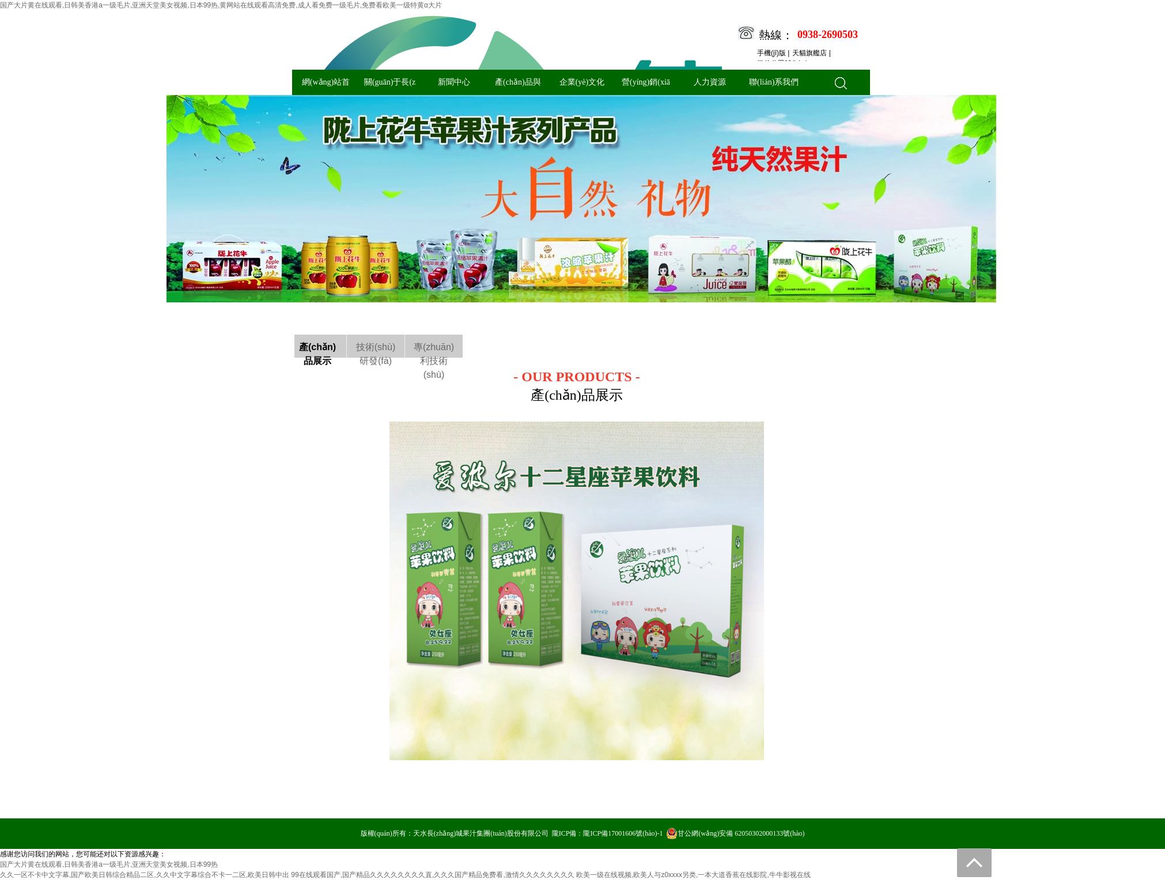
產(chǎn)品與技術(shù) (518, 86)
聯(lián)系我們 (774, 82)
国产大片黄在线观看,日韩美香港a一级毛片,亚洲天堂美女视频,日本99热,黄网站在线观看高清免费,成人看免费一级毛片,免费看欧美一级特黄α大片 (221, 5)
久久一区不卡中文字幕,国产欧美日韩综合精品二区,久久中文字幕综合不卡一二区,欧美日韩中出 (144, 875)
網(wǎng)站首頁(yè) (326, 86)
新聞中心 (454, 82)
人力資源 (710, 82)
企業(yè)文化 (582, 82)
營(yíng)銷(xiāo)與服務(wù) (646, 86)
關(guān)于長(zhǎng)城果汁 (389, 86)
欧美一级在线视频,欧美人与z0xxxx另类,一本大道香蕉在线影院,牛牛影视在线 (693, 875)
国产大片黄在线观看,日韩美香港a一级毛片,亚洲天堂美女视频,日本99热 (109, 864)
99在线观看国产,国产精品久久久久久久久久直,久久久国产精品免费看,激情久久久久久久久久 (432, 875)
